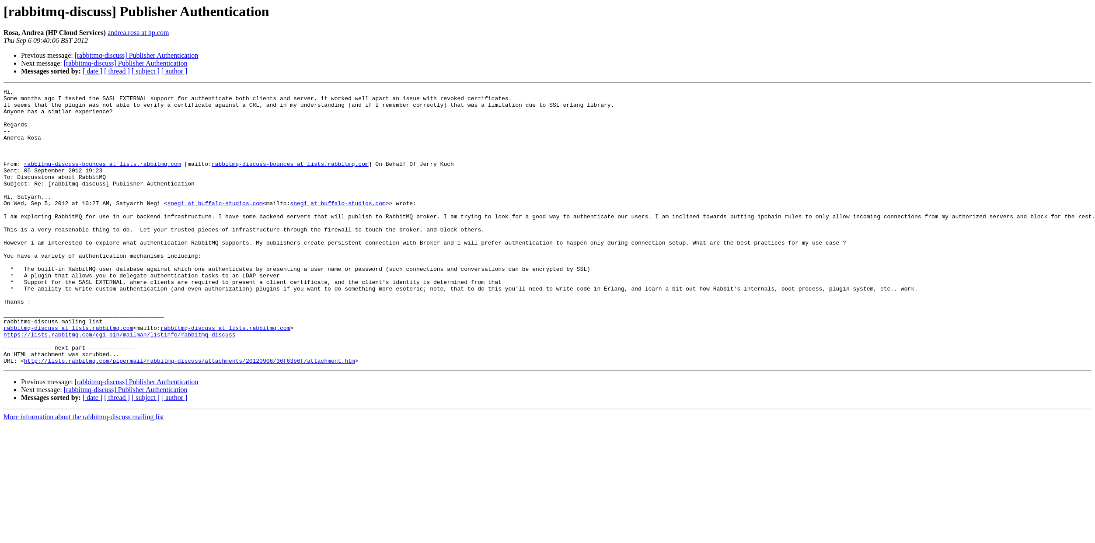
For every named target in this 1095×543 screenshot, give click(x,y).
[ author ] (174, 71)
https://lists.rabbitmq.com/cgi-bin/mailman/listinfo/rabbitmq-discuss (119, 384)
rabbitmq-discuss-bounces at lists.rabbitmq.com (102, 179)
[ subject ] (146, 71)
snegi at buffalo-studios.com (214, 227)
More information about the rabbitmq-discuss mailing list (83, 472)
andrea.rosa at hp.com (138, 32)
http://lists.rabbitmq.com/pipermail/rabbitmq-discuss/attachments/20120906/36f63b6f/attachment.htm (189, 416)
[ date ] (92, 71)
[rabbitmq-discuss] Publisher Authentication (137, 55)
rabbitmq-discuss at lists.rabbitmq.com (68, 376)
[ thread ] (117, 71)
